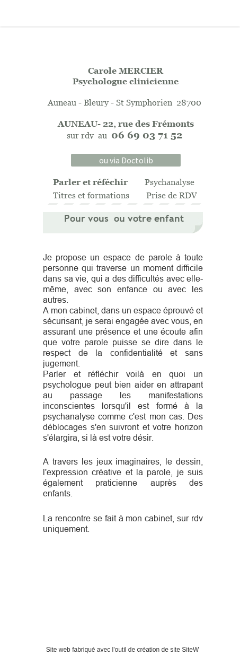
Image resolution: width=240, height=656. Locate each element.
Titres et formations (91, 195)
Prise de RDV (171, 195)
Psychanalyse (169, 182)
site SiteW (184, 649)
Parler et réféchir (90, 182)
